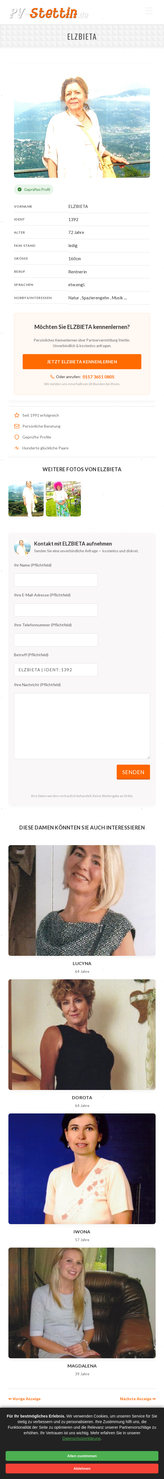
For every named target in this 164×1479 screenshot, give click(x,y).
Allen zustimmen (82, 1456)
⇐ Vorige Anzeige (24, 1398)
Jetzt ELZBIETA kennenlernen (82, 361)
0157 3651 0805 (98, 376)
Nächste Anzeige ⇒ (138, 1398)
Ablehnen (82, 1468)
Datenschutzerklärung (81, 1438)
